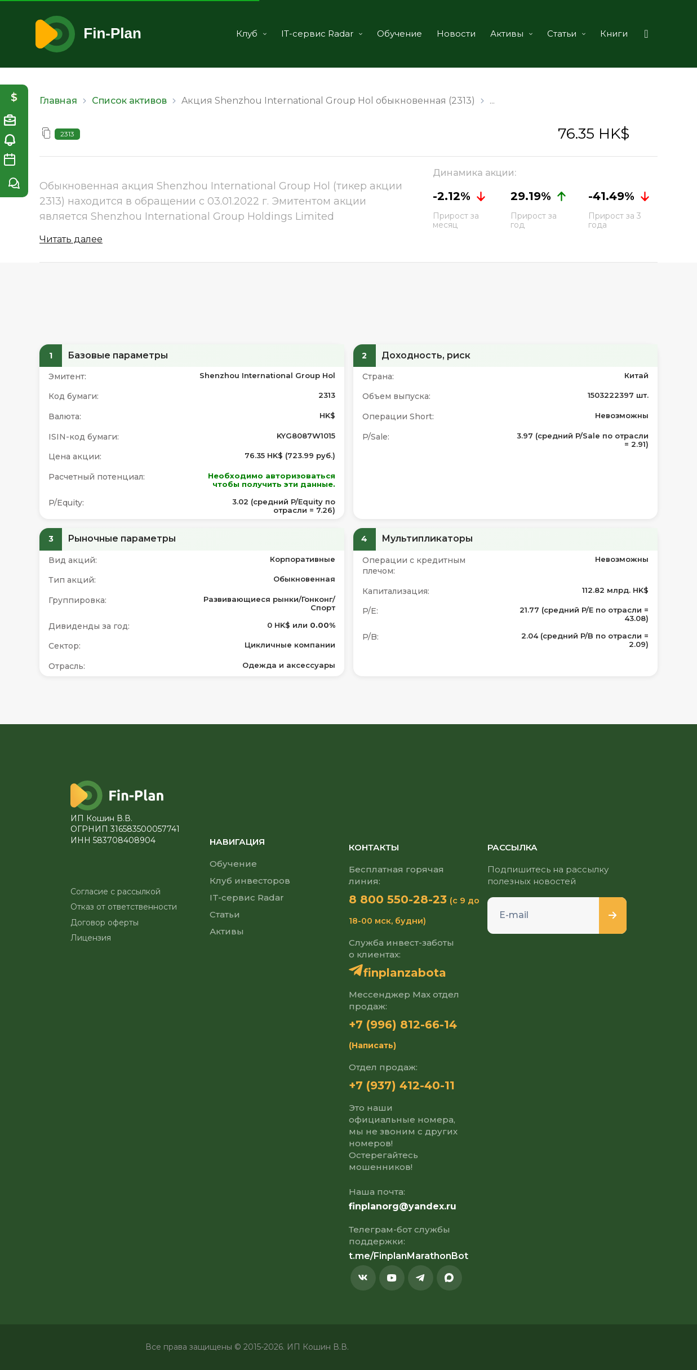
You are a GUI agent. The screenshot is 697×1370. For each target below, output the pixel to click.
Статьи (566, 33)
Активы (511, 33)
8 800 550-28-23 (398, 899)
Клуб (251, 33)
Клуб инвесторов (250, 880)
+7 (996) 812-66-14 (403, 1024)
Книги (614, 33)
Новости (456, 33)
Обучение (399, 33)
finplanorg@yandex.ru (402, 1206)
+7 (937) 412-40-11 (402, 1085)
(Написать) (372, 1045)
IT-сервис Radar (321, 33)
